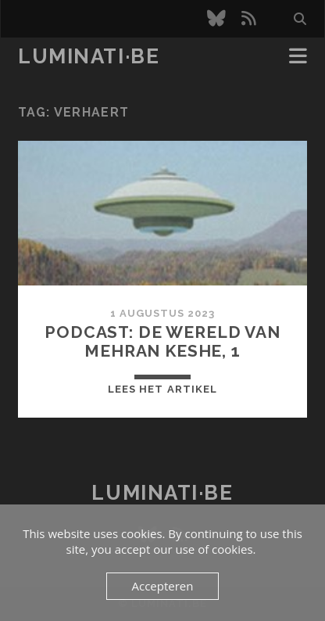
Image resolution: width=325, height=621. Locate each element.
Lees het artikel (162, 389)
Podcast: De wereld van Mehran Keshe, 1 (162, 341)
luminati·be (88, 56)
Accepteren (163, 586)
